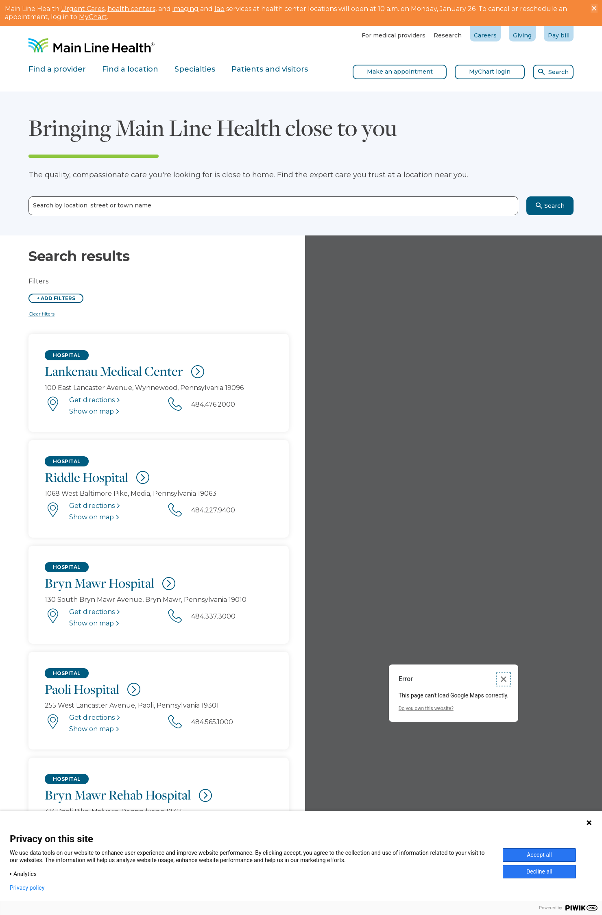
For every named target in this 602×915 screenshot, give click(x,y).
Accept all (539, 855)
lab (219, 9)
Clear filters (41, 314)
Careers (485, 35)
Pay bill (558, 35)
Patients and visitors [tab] (269, 69)
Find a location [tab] (130, 69)
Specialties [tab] (194, 69)
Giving (522, 35)
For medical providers (393, 35)
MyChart (93, 17)
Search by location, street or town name (92, 205)
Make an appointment (400, 71)
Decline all (539, 871)
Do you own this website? (426, 708)
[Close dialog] (503, 679)
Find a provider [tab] (57, 69)
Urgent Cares (83, 9)
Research (448, 35)
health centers (131, 9)
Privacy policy (27, 887)
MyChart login (489, 71)
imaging (185, 9)
